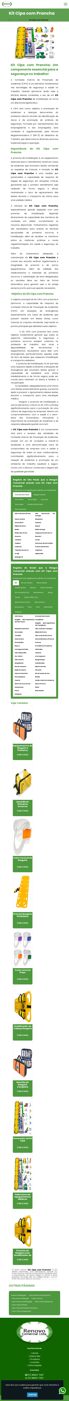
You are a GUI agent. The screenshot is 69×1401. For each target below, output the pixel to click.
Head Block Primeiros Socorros (22, 804)
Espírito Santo (20, 588)
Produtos (35, 1359)
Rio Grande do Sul (22, 592)
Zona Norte (19, 499)
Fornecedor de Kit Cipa (22, 1139)
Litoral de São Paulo (35, 504)
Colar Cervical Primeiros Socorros (24, 1308)
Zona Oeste (32, 499)
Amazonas (19, 607)
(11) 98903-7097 (36, 1374)
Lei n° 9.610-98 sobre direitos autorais (34, 1278)
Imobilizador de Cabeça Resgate (22, 1027)
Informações (35, 1365)
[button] (65, 4)
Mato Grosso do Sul (22, 602)
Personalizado (20, 509)
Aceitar (32, 1394)
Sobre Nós (35, 1356)
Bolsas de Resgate (18, 1295)
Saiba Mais (22, 754)
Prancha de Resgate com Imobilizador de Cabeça (22, 1254)
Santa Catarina (46, 588)
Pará (38, 607)
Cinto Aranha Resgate (20, 1298)
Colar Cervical (37, 1298)
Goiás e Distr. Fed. (31, 597)
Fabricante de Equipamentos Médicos (22, 1197)
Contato (35, 1362)
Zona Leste (19, 504)
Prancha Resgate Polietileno (22, 915)
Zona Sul (44, 499)
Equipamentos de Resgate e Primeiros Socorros (22, 749)
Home (35, 1353)
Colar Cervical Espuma (43, 1302)
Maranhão (48, 607)
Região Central (39, 495)
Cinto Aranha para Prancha (39, 1295)
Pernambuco (38, 592)
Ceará (17, 597)
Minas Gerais (42, 583)
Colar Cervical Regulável (21, 1311)
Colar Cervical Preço (23, 971)
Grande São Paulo (22, 495)
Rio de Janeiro (26, 583)
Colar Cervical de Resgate (22, 859)
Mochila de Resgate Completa (23, 1084)
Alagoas (18, 612)
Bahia (50, 592)
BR (16, 583)
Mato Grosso (40, 602)
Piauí (30, 607)
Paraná (33, 588)
